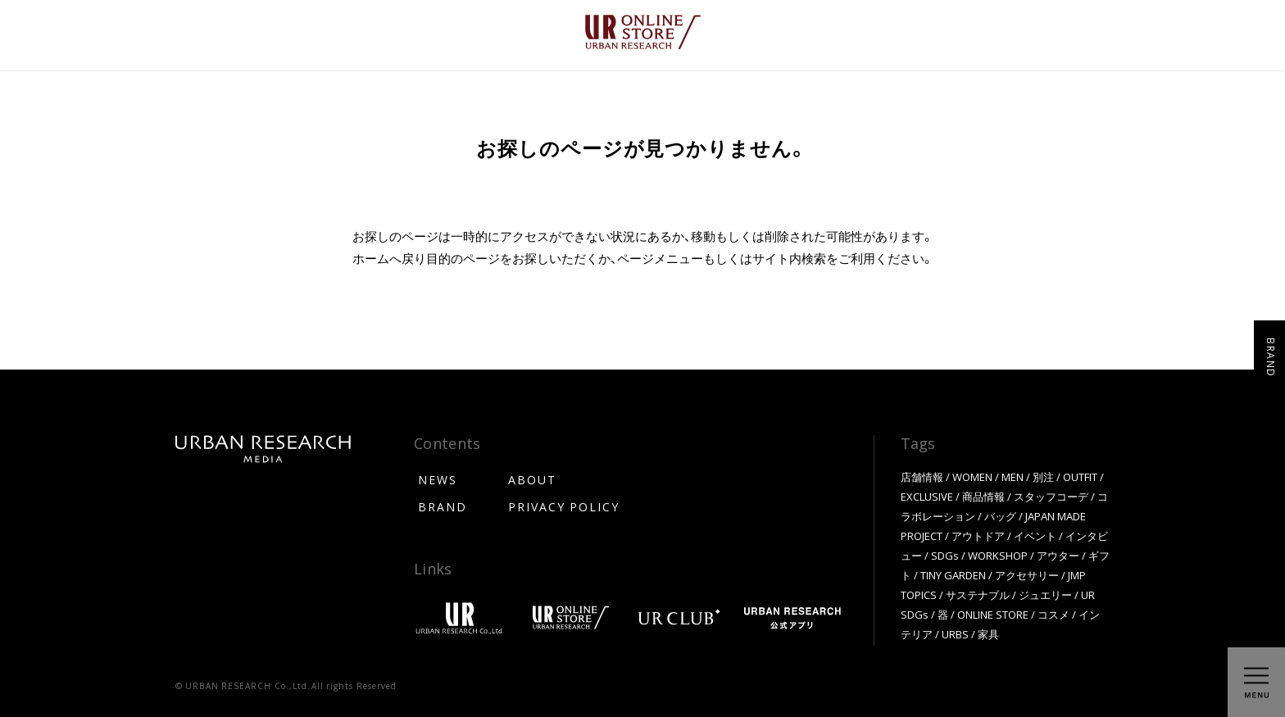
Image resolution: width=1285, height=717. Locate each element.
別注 (1043, 476)
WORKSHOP (998, 555)
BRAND (442, 506)
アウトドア (978, 535)
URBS (955, 634)
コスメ (1053, 614)
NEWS (437, 479)
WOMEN (972, 476)
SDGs (945, 555)
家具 (988, 634)
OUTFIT (1080, 476)
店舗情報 (922, 476)
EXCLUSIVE (927, 496)
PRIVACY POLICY (564, 506)
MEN (1012, 476)
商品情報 (983, 496)
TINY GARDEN (953, 575)
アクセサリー (1027, 575)
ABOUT (532, 479)
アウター (1058, 555)
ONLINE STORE (992, 614)
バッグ (1000, 516)
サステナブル (978, 594)
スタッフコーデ (1051, 496)
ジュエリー (1045, 594)
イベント (1035, 535)
